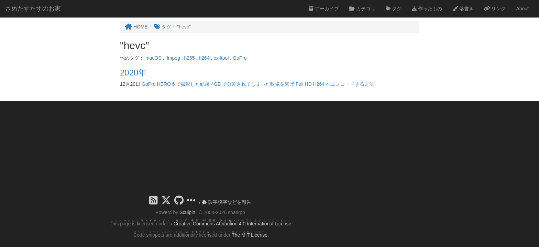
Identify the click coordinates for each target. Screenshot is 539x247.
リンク (495, 8)
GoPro (239, 58)
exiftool (221, 58)
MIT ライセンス (197, 232)
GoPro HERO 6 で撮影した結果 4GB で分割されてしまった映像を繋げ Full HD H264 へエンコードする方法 (258, 84)
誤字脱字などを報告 (226, 202)
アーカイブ (324, 8)
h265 (189, 58)
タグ (394, 8)
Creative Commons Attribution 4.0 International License (232, 223)
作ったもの (427, 8)
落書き (463, 8)
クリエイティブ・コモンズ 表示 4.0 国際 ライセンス (188, 220)
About (522, 8)
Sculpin (187, 212)
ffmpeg (172, 58)
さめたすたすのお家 (33, 8)
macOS (153, 58)
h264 (204, 58)
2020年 (133, 72)
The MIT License (249, 235)
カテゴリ (362, 8)
